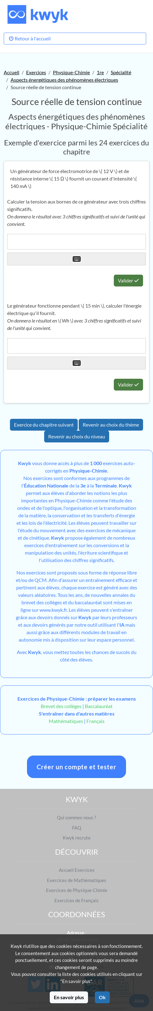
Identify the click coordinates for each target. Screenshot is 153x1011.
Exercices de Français (76, 900)
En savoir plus (69, 997)
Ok (102, 997)
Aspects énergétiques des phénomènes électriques (64, 80)
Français (95, 721)
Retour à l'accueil (30, 38)
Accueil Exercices (77, 870)
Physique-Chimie (71, 72)
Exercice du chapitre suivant (44, 425)
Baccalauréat (99, 706)
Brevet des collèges (61, 706)
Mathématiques (66, 721)
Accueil (11, 72)
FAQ (76, 827)
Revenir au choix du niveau (76, 436)
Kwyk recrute (76, 837)
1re (100, 72)
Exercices (36, 72)
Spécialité (121, 72)
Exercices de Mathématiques (76, 880)
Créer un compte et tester (76, 767)
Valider (128, 280)
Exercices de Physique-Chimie (76, 890)
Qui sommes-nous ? (76, 817)
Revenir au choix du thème (111, 425)
